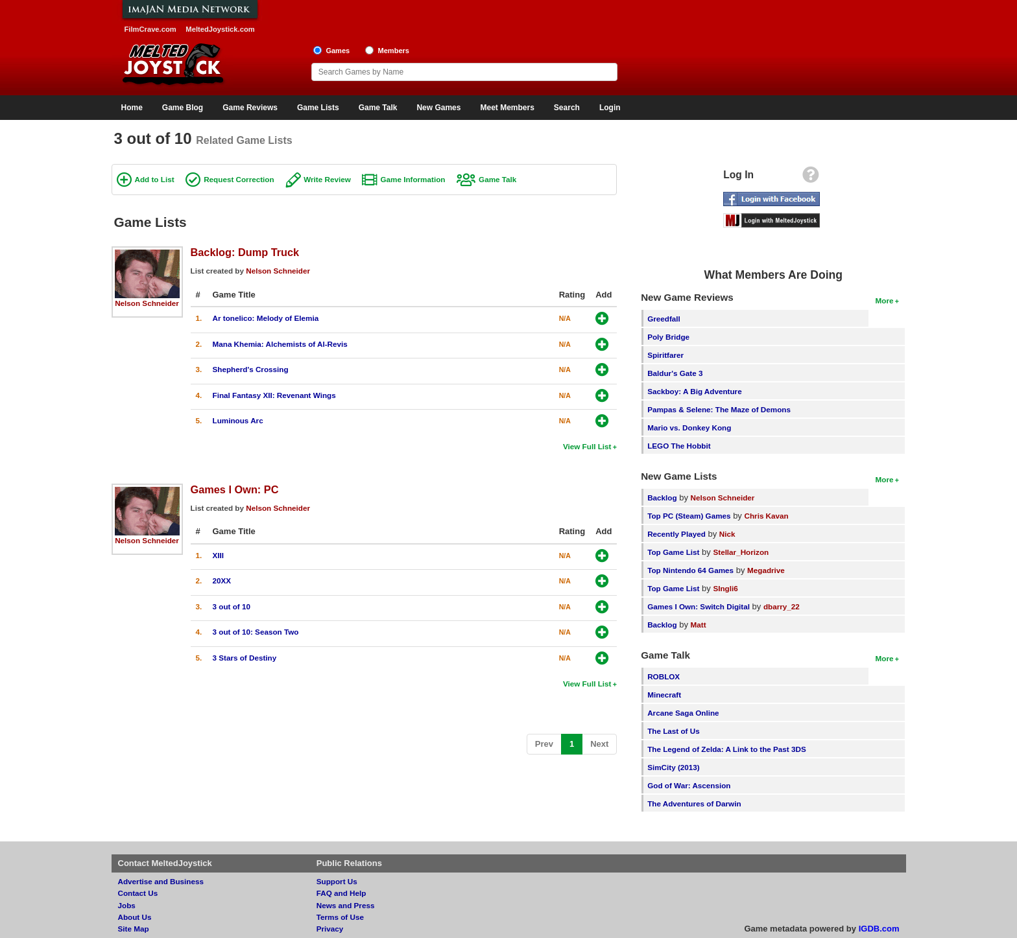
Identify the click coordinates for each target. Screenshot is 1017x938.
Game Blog (182, 107)
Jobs (127, 905)
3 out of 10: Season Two (256, 631)
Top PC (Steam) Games (688, 515)
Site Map (133, 928)
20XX (222, 580)
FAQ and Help (341, 893)
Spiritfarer (665, 355)
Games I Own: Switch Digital (698, 606)
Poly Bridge (668, 337)
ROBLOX (663, 676)
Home (132, 107)
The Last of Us (673, 731)
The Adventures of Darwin (694, 803)
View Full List (587, 446)
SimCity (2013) (673, 767)
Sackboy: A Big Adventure (694, 391)
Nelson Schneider (147, 303)
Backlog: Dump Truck (245, 252)
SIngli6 (725, 588)
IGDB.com (879, 928)
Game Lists (318, 107)
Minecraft (664, 694)
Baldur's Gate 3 (674, 373)
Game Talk (378, 107)
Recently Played (676, 534)
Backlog (661, 497)
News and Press (346, 905)
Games (338, 50)
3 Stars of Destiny (245, 657)
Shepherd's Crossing (251, 369)
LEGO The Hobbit (678, 445)
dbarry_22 (781, 606)
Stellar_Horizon (741, 552)
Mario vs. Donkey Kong (689, 427)
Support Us (337, 881)
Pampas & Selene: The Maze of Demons (719, 409)
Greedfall (663, 318)
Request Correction (239, 179)
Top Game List (673, 552)
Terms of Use (340, 917)
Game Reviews (250, 107)
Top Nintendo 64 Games (690, 570)
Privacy (330, 928)
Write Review (327, 179)
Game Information (412, 179)
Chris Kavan (767, 515)
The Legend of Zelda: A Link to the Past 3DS (726, 749)
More (885, 300)
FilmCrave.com (150, 29)
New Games (438, 107)
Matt (698, 624)
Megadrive (766, 570)
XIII (218, 555)
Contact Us (138, 893)
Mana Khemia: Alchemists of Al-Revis (280, 344)
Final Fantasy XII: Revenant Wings (274, 395)
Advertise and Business (161, 881)
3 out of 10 (231, 606)
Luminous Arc (238, 420)
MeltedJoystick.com (219, 29)
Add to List (154, 179)
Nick (727, 534)
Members (393, 50)
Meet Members (507, 107)
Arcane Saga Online (683, 713)
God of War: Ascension (688, 785)
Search (567, 107)
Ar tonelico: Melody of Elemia (266, 318)
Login (610, 107)
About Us (135, 917)
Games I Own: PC (235, 489)
